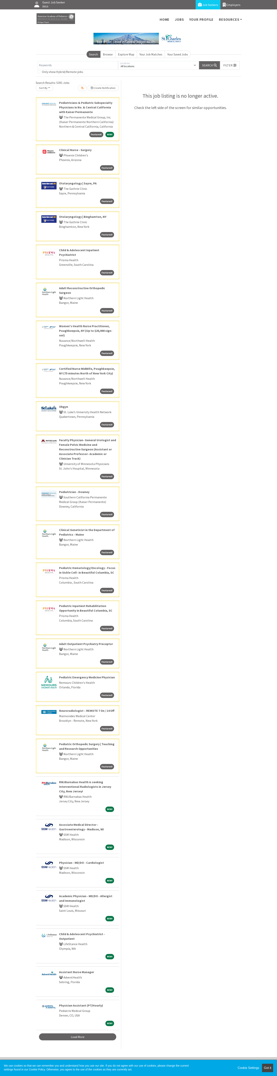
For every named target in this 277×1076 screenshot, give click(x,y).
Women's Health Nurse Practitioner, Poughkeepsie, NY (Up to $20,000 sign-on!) (85, 330)
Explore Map (126, 54)
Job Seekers (208, 4)
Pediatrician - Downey (74, 492)
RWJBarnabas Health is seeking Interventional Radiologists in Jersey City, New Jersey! (85, 786)
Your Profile (201, 19)
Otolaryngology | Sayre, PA (78, 183)
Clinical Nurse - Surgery (75, 150)
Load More (77, 1037)
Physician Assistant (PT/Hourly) (81, 1005)
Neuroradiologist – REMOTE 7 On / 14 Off (86, 711)
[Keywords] (77, 65)
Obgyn (63, 407)
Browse (108, 54)
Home (164, 19)
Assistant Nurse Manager (76, 972)
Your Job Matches (150, 54)
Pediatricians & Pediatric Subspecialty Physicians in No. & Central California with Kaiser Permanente (85, 107)
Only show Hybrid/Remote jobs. (62, 72)
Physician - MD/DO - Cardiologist (81, 863)
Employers (231, 4)
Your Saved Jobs (177, 54)
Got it (267, 1067)
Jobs (179, 19)
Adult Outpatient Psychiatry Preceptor (86, 644)
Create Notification (103, 88)
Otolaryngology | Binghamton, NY (82, 217)
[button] (230, 65)
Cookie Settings (248, 1067)
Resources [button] (229, 19)
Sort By (43, 88)
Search (93, 54)
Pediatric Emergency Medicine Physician (87, 677)
